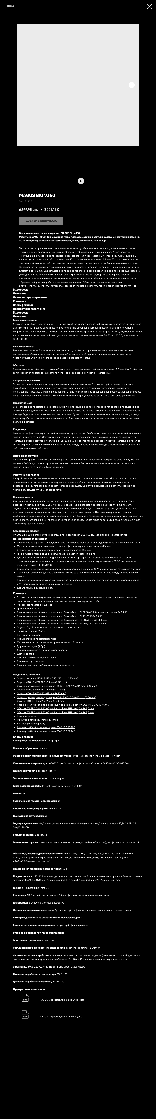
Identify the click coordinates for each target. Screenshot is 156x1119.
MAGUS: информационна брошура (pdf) (61, 1069)
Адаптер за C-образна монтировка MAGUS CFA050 (46, 797)
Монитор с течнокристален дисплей (37, 789)
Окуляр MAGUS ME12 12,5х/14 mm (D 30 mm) (42, 752)
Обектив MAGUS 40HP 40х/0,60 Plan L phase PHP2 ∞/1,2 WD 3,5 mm (55, 782)
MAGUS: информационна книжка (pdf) (60, 1086)
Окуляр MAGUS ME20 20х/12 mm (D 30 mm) (41, 763)
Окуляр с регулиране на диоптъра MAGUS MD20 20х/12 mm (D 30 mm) (56, 767)
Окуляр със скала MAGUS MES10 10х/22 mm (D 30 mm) (47, 748)
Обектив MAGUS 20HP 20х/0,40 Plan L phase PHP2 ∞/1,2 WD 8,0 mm (55, 778)
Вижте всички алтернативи (112, 604)
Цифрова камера (26, 785)
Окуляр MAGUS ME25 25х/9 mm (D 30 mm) (41, 770)
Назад (10, 5)
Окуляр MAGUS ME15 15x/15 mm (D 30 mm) (41, 759)
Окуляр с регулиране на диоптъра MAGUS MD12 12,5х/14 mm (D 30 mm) (57, 755)
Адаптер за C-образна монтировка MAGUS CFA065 (46, 800)
